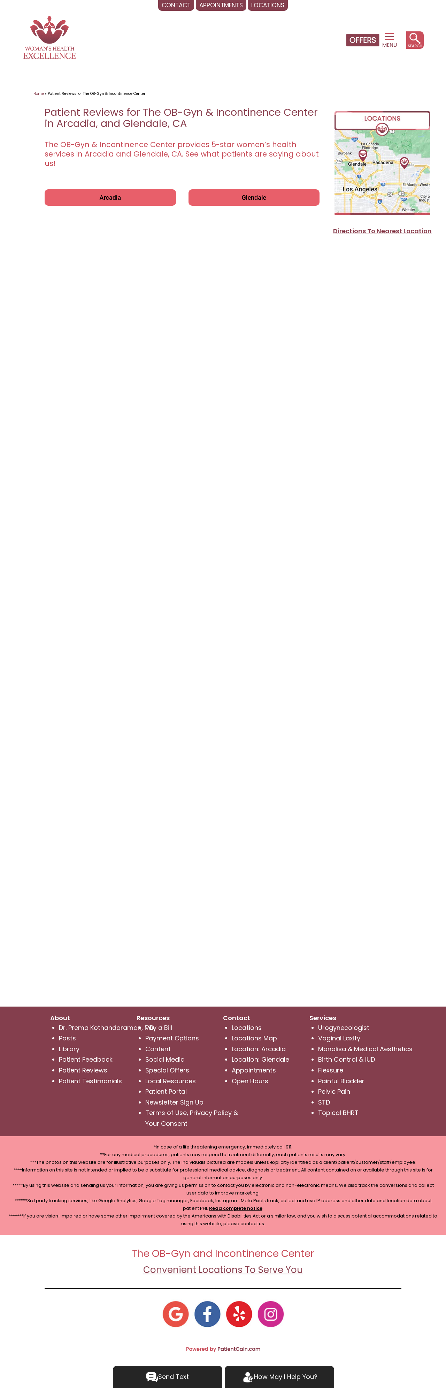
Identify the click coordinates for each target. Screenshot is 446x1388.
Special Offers (167, 1070)
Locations (247, 1027)
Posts (67, 1038)
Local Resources (170, 1081)
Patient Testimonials (90, 1081)
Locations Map (254, 1038)
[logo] (49, 36)
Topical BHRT (338, 1112)
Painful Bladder (341, 1081)
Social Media (165, 1059)
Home (38, 93)
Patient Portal (166, 1091)
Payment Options (172, 1038)
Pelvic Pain (334, 1091)
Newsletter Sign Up (174, 1102)
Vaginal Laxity (339, 1038)
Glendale (254, 197)
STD (324, 1102)
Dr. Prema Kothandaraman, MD (106, 1027)
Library (69, 1049)
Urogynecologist (343, 1027)
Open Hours (250, 1081)
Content (158, 1049)
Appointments (254, 1070)
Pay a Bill (158, 1027)
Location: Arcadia (259, 1049)
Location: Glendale (260, 1059)
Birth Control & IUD (346, 1059)
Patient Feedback (86, 1059)
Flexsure (330, 1070)
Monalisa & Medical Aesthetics (365, 1049)
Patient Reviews (83, 1070)
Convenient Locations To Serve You (223, 1270)
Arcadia (110, 197)
